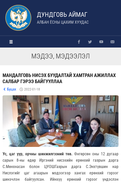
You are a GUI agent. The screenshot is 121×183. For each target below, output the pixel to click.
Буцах (11, 89)
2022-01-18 (32, 89)
